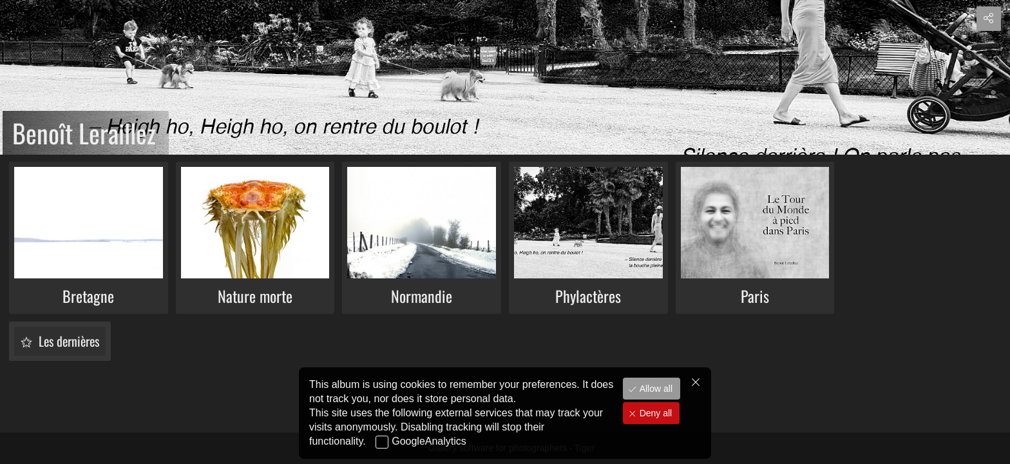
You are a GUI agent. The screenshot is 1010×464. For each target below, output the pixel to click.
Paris (755, 295)
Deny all (654, 422)
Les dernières (67, 341)
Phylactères (588, 295)
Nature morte (255, 295)
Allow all (654, 397)
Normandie (421, 295)
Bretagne (88, 295)
